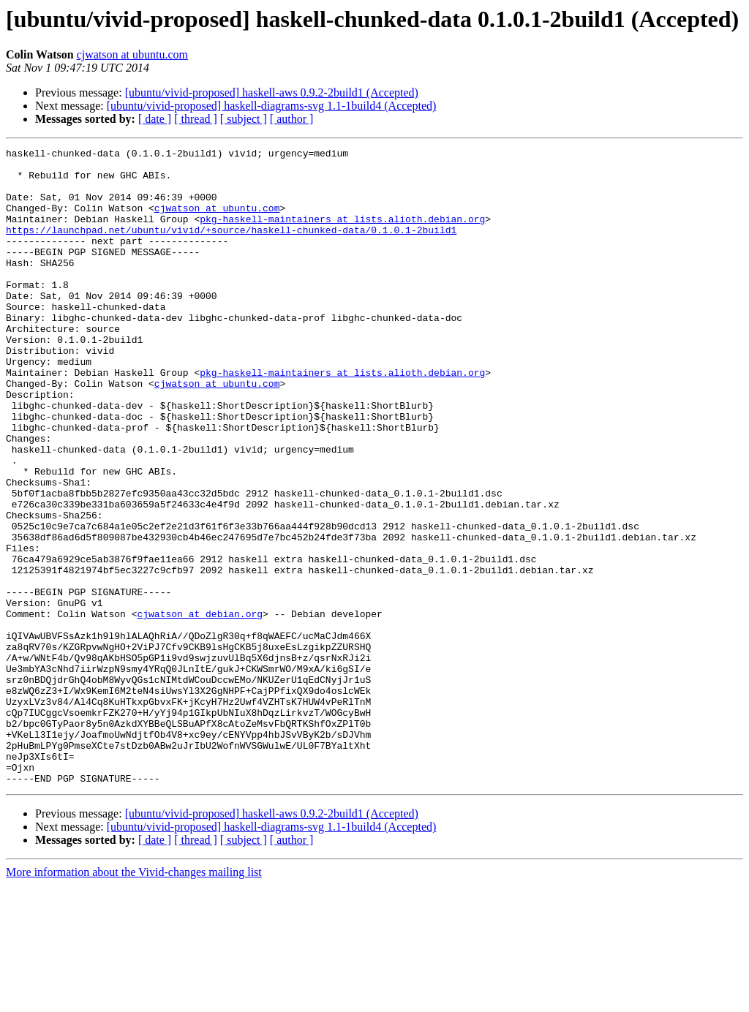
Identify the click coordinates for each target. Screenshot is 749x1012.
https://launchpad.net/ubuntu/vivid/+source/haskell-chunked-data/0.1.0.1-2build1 (231, 247)
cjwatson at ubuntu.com (132, 54)
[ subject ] (243, 119)
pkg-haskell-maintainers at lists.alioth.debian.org (342, 234)
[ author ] (292, 119)
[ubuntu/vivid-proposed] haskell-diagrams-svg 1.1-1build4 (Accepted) (272, 105)
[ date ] (154, 119)
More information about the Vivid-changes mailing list (134, 999)
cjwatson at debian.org (200, 707)
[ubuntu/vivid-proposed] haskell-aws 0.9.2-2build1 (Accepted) (271, 92)
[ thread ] (195, 119)
